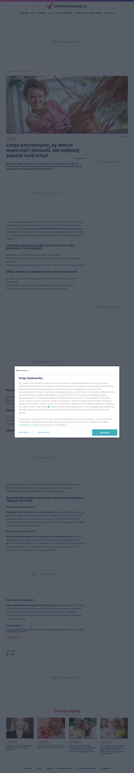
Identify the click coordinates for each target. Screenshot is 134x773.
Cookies (34, 425)
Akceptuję (104, 432)
